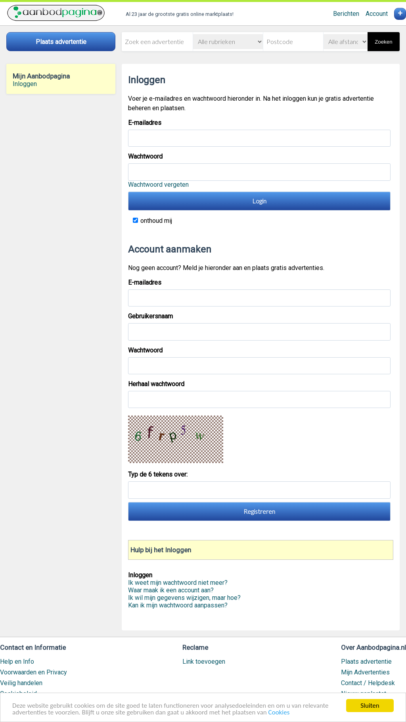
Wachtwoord (145, 156)
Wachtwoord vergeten (158, 184)
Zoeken (383, 42)
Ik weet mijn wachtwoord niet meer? (178, 582)
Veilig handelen (21, 683)
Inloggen (25, 84)
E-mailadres (144, 122)
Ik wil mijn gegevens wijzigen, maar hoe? (184, 597)
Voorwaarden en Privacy (33, 672)
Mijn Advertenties (365, 672)
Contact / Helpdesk (368, 683)
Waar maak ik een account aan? (171, 590)
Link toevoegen (203, 661)
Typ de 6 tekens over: (158, 474)
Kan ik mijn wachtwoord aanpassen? (178, 605)
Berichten (346, 13)
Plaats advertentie (366, 661)
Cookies (279, 713)
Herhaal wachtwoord (156, 384)
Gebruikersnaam (150, 316)
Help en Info (17, 661)
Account (377, 13)
